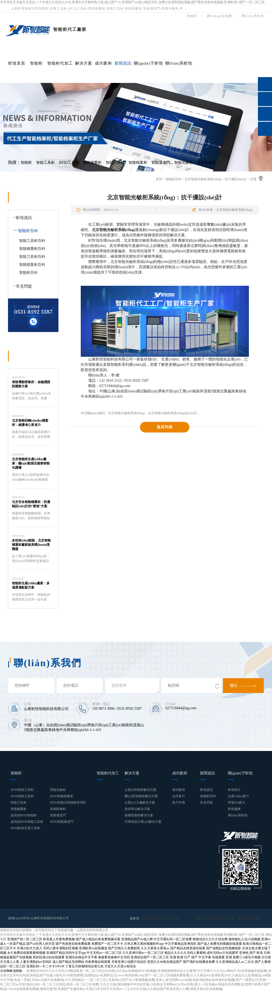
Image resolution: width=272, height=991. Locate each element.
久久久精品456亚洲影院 (207, 975)
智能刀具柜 (115, 163)
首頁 (159, 179)
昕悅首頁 (16, 63)
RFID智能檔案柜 (61, 796)
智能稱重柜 (92, 163)
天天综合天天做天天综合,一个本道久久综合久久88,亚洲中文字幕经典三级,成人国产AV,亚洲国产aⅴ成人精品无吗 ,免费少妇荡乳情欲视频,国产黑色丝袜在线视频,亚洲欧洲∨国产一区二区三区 (132, 2)
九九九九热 (108, 984)
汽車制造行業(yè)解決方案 (143, 822)
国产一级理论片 (247, 979)
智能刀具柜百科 (32, 257)
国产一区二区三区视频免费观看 (166, 975)
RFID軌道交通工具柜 (25, 828)
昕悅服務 (234, 809)
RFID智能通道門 (61, 822)
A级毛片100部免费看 (68, 975)
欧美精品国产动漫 (39, 975)
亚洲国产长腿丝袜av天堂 (74, 988)
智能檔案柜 (138, 163)
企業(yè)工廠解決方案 (140, 802)
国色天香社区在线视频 (206, 988)
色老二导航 (22, 979)
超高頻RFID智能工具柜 (27, 822)
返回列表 (165, 427)
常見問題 (21, 286)
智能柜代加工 (60, 63)
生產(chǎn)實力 (238, 796)
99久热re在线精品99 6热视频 (136, 970)
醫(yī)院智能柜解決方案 (141, 796)
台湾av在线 (185, 984)
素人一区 (200, 984)
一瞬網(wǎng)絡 (250, 918)
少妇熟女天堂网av (163, 984)
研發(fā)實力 (236, 802)
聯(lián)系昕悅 (178, 63)
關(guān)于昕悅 (148, 63)
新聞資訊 (122, 63)
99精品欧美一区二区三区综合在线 (90, 970)
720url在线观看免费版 (23, 988)
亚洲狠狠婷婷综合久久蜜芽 (177, 970)
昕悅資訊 (21, 218)
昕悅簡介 (234, 790)
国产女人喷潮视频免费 (138, 979)
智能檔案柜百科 (32, 265)
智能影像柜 (206, 163)
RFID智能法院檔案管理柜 (68, 802)
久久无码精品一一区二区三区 (86, 979)
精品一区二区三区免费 (82, 984)
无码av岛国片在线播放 (47, 979)
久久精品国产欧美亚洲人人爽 (168, 988)
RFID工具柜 (69, 163)
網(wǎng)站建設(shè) (221, 918)
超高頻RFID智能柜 (24, 815)
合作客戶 (178, 796)
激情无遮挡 (48, 988)
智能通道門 (160, 163)
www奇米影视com (130, 975)
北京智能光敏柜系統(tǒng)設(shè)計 (172, 413)
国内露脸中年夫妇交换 (133, 984)
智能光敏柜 (183, 163)
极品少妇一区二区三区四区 (46, 984)
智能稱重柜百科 (32, 249)
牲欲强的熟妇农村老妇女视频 (213, 979)
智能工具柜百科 (32, 241)
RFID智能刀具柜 (22, 796)
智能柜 (36, 63)
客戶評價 (178, 802)
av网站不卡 (232, 970)
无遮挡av (114, 979)
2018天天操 (138, 988)
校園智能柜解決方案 (139, 815)
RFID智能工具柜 (22, 790)
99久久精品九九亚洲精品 (243, 975)
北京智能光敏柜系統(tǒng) (126, 413)
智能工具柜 (45, 163)
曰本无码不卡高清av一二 (111, 988)
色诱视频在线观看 (254, 970)
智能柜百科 (173, 179)
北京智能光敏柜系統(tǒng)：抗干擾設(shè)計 (216, 179)
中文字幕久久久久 (210, 970)
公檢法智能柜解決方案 (140, 790)
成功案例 (103, 63)
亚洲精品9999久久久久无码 (45, 970)
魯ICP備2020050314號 (157, 918)
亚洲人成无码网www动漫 (173, 979)
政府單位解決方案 (137, 809)
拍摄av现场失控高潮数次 (226, 984)
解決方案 (83, 63)
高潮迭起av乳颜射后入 (100, 975)
